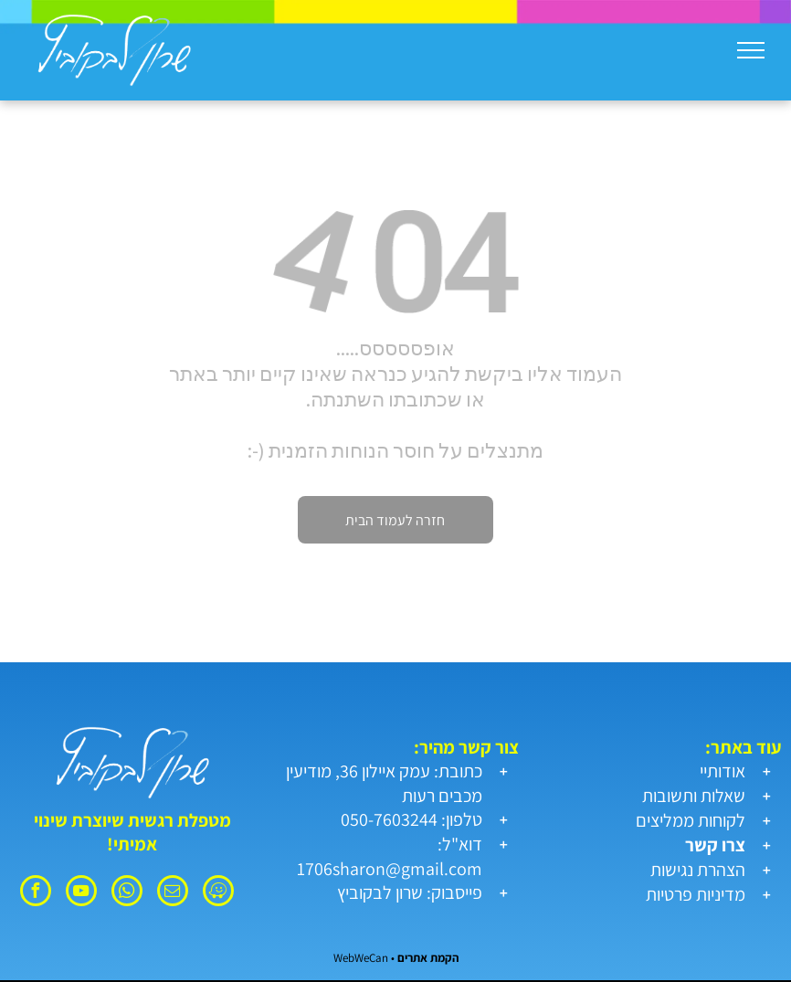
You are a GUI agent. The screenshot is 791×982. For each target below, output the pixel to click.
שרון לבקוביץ (380, 892)
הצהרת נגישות (697, 870)
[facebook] (35, 893)
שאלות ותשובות (693, 796)
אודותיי (722, 771)
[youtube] (81, 893)
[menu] (751, 50)
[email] (172, 893)
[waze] (218, 893)
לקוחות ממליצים (690, 820)
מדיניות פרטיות (695, 894)
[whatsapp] (126, 893)
